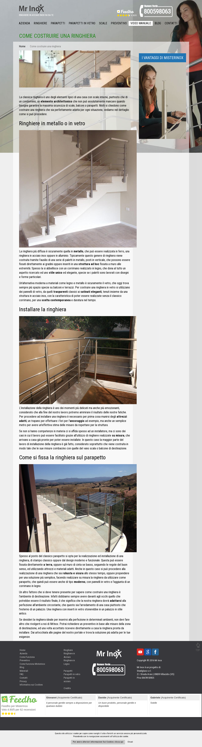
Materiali (24, 670)
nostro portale (74, 632)
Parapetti (58, 23)
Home (22, 650)
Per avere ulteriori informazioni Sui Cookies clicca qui (98, 742)
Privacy (23, 681)
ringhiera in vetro (106, 287)
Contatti (171, 23)
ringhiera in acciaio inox (32, 255)
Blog (158, 23)
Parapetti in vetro (72, 674)
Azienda (24, 23)
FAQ (21, 674)
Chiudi (130, 742)
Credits (67, 688)
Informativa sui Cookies (31, 684)
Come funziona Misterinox (32, 664)
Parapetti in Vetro (82, 23)
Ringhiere (40, 23)
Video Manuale (140, 23)
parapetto (59, 556)
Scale (103, 23)
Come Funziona (27, 657)
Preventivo (119, 23)
